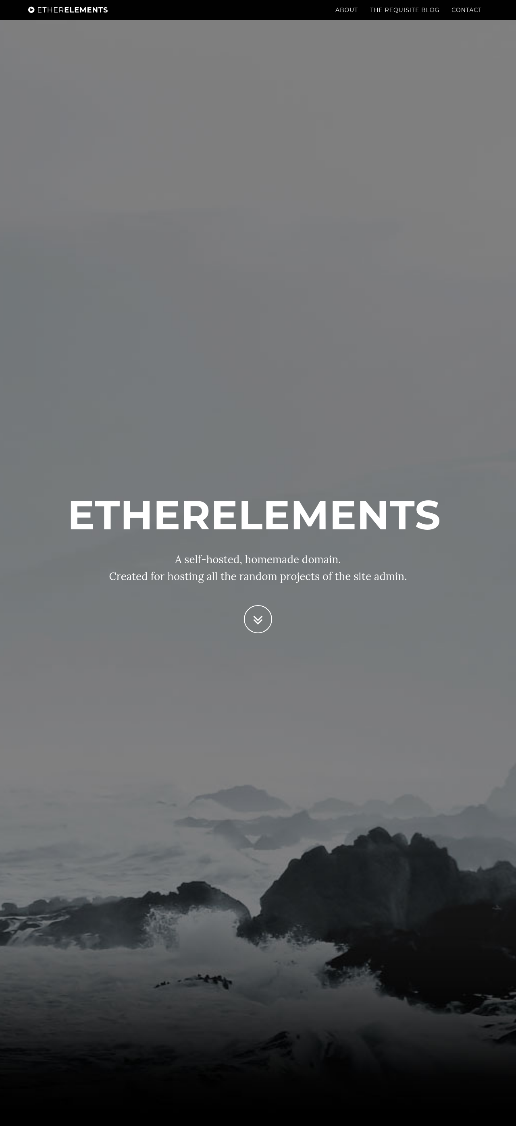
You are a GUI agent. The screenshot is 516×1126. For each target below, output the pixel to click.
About (346, 18)
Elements (68, 18)
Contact (467, 18)
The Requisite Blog (404, 18)
